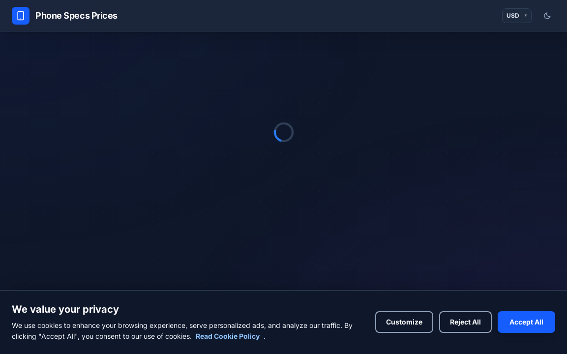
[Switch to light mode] (547, 16)
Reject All (465, 322)
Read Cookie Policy (228, 336)
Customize (404, 322)
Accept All (526, 322)
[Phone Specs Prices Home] (65, 16)
